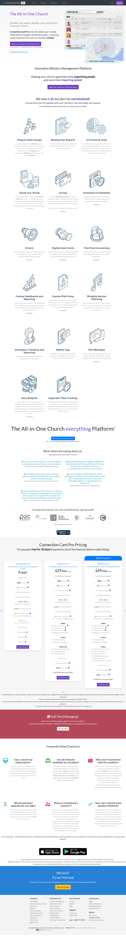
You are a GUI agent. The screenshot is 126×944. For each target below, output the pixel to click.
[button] (124, 611)
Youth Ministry (54, 906)
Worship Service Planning (96, 298)
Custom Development (57, 901)
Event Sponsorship (95, 906)
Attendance (34, 906)
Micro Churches (55, 908)
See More (63, 211)
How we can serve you (96, 920)
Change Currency (47, 929)
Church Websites (35, 915)
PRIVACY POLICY (70, 928)
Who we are (93, 915)
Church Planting (55, 918)
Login (112, 3)
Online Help (73, 915)
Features (54, 3)
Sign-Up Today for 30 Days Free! (26, 44)
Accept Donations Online (38, 904)
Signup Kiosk (34, 922)
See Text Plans (63, 729)
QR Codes (33, 918)
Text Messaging (35, 911)
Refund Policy (87, 928)
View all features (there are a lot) (63, 438)
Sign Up (119, 3)
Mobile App (34, 920)
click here (52, 441)
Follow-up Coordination (57, 920)
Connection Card (15, 3)
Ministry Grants (94, 908)
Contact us (72, 913)
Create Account (23, 647)
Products (43, 3)
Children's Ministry (56, 904)
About (34, 3)
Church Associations (56, 911)
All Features (34, 901)
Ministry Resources (95, 904)
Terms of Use (79, 928)
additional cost (28, 616)
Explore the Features (19, 52)
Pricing (64, 3)
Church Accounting (36, 913)
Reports (32, 908)
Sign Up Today (63, 887)
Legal (94, 928)
